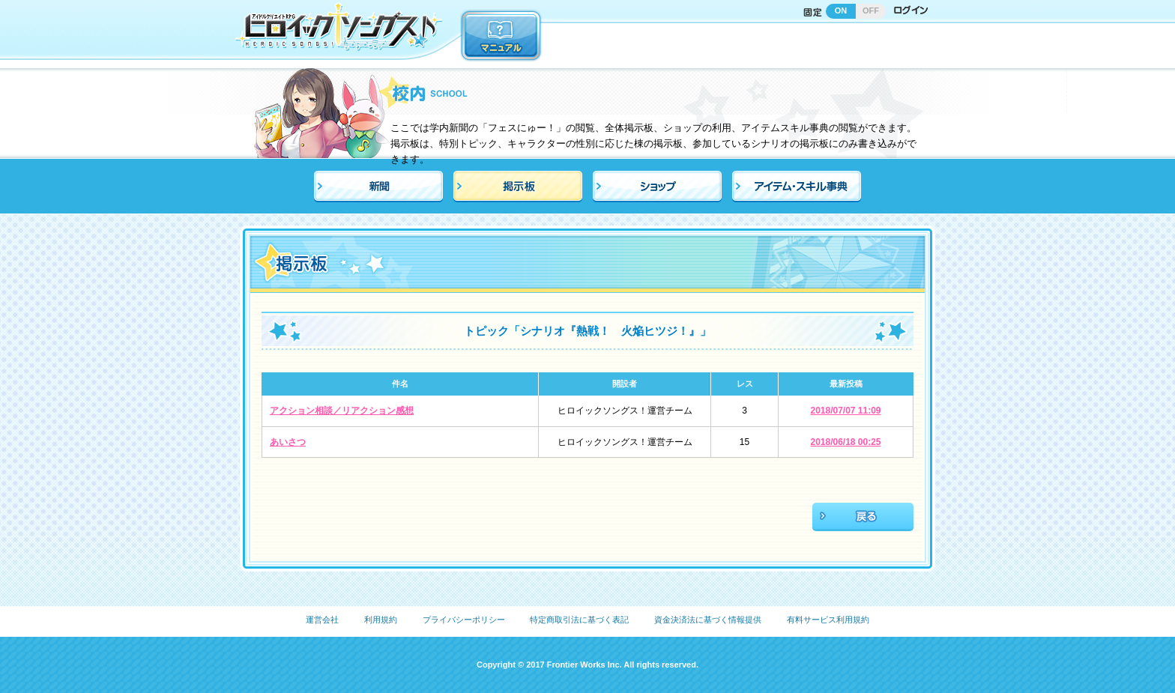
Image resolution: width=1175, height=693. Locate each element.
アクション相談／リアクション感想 (342, 410)
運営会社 (322, 619)
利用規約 (380, 619)
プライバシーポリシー (464, 619)
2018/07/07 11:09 (845, 410)
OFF (871, 10)
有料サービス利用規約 (828, 619)
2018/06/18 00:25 (845, 442)
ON (841, 10)
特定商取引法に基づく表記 (579, 619)
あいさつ (288, 442)
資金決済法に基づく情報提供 (707, 619)
